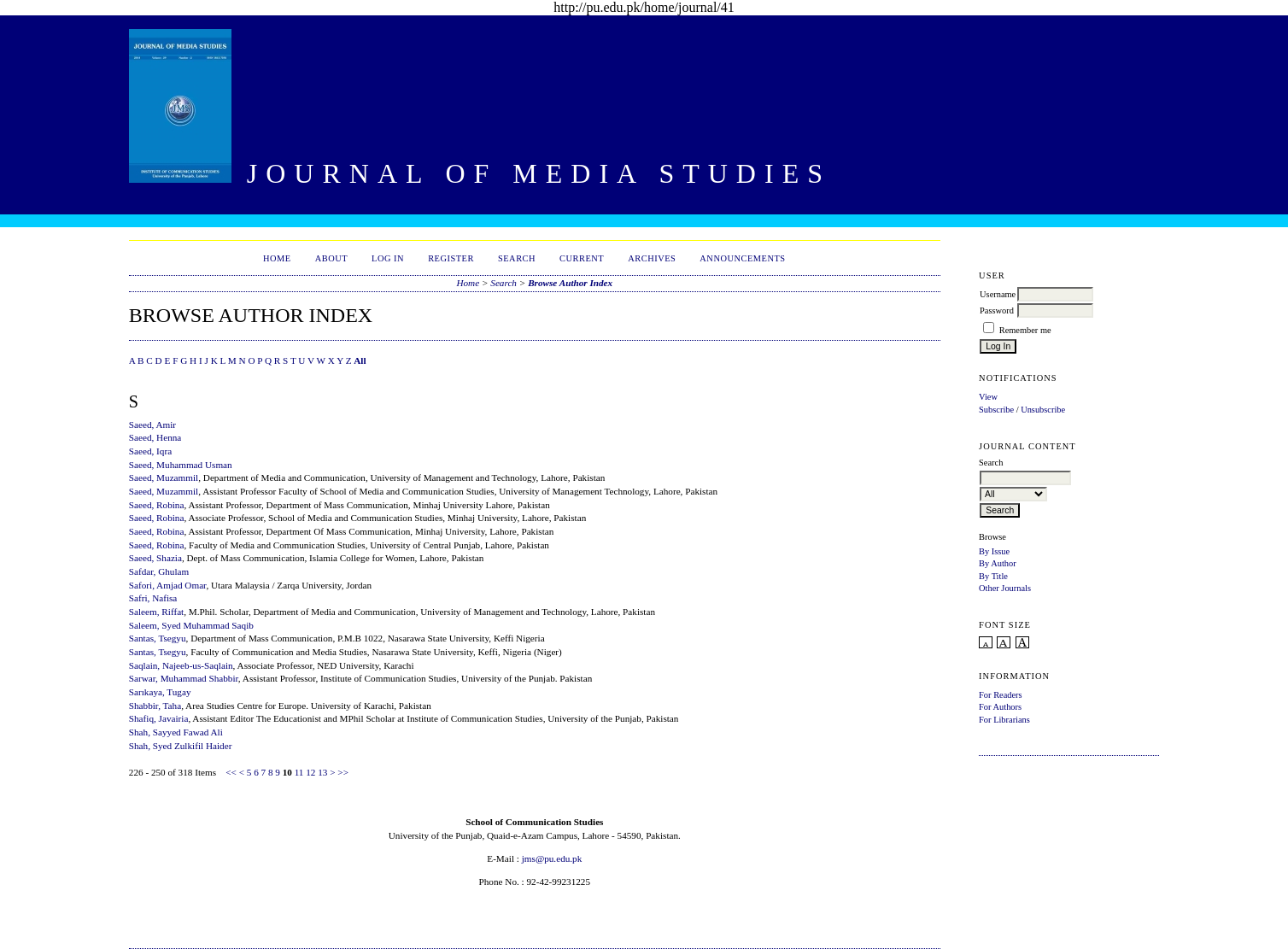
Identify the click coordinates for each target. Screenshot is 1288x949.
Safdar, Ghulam (159, 571)
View (988, 396)
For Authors (1000, 707)
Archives (652, 258)
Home (277, 258)
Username (998, 294)
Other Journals (1005, 588)
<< (231, 772)
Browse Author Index (570, 283)
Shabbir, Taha (155, 705)
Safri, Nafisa (153, 598)
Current (581, 258)
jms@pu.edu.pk (552, 858)
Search (517, 258)
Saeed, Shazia (155, 558)
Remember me (1025, 330)
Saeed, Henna (155, 437)
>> (342, 772)
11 (299, 772)
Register (451, 258)
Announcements (742, 258)
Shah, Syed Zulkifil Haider (180, 746)
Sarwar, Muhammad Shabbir (183, 678)
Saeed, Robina (156, 505)
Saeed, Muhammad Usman (180, 465)
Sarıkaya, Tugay (160, 692)
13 (322, 772)
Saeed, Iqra (150, 451)
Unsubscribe (1043, 409)
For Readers (1000, 695)
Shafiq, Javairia (159, 718)
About (331, 258)
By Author (997, 563)
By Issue (994, 551)
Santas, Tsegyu (157, 638)
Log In (388, 258)
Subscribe (996, 409)
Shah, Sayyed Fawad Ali (176, 732)
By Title (993, 576)
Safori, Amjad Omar (168, 585)
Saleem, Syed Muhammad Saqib (191, 625)
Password (997, 310)
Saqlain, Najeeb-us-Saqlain (181, 665)
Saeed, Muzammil (163, 477)
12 (310, 772)
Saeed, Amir (152, 424)
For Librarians (1004, 719)
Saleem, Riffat (156, 611)
